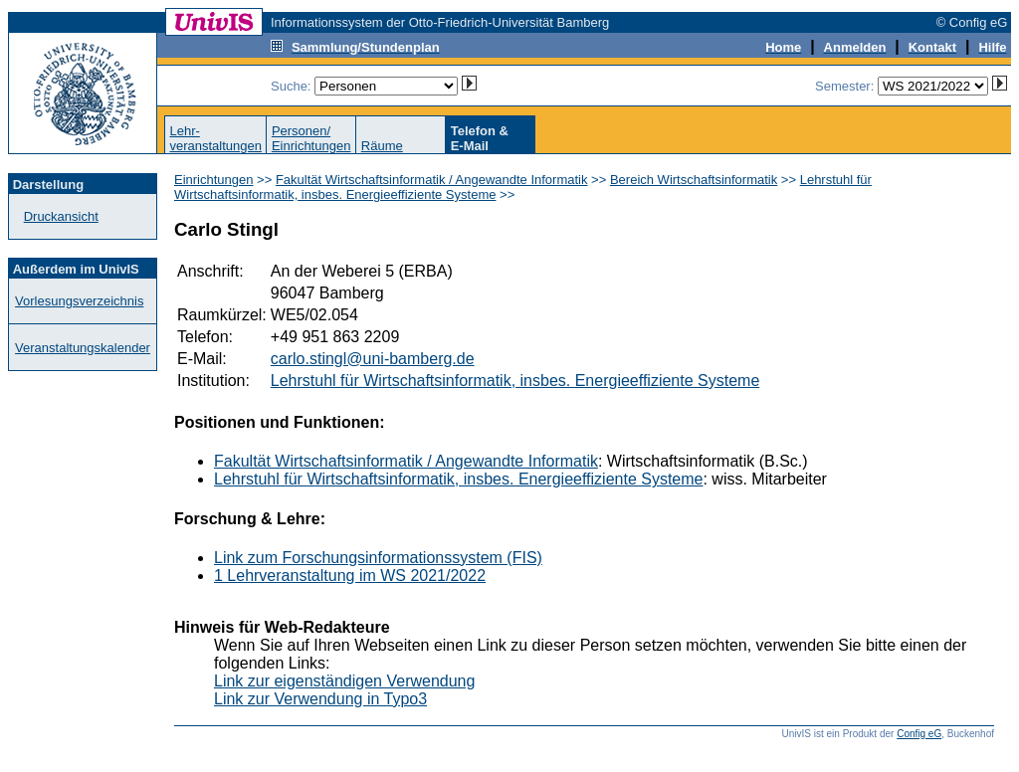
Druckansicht (61, 216)
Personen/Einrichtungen (311, 138)
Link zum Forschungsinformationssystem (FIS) (378, 557)
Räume (382, 145)
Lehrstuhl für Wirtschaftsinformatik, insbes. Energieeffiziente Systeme (515, 380)
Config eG (919, 733)
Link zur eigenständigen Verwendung (344, 681)
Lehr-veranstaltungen (215, 138)
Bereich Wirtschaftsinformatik (693, 179)
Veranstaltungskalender (82, 347)
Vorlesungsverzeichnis (79, 300)
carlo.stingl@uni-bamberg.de (373, 358)
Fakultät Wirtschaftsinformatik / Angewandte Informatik (432, 179)
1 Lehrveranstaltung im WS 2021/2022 (350, 575)
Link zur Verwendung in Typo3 (320, 698)
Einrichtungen (214, 179)
